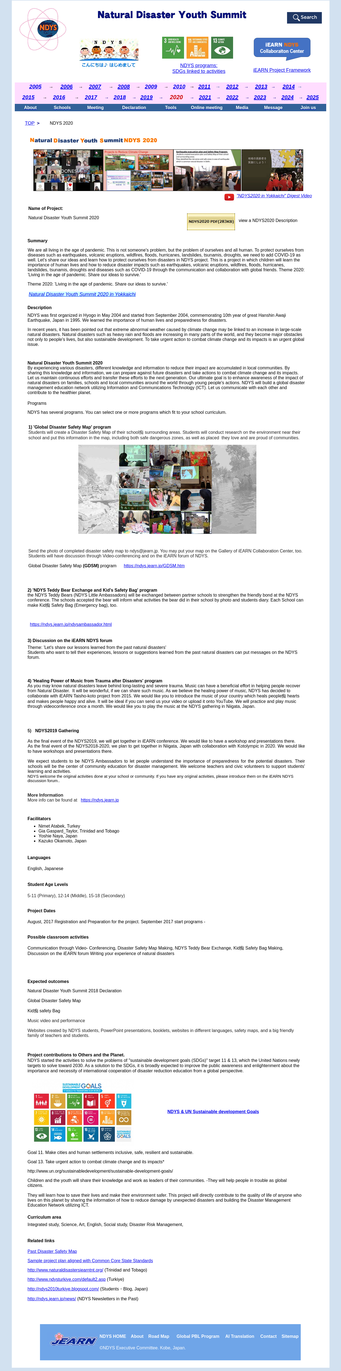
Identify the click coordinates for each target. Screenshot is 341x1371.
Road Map (158, 1336)
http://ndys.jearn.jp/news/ (51, 1298)
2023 (260, 97)
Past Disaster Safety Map (52, 1251)
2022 (232, 97)
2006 (67, 87)
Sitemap (290, 1336)
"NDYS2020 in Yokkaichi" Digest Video (274, 195)
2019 (147, 97)
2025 (312, 97)
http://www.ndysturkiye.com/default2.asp (66, 1279)
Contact (268, 1336)
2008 (124, 87)
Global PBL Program (198, 1336)
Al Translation (239, 1336)
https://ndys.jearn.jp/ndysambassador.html (71, 624)
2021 (205, 97)
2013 (261, 87)
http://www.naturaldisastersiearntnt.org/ (65, 1270)
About (138, 1336)
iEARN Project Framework (282, 70)
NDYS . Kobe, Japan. (144, 1348)
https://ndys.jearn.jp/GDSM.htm (154, 565)
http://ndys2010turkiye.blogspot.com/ (63, 1289)
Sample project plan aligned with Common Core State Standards (90, 1260)
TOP (30, 123)
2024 (288, 97)
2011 (204, 87)
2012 (232, 87)
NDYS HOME (115, 1336)
